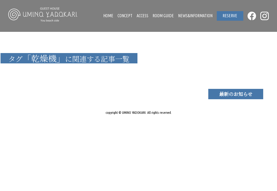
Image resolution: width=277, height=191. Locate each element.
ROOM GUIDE (163, 15)
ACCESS (142, 15)
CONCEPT (125, 15)
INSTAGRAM (264, 16)
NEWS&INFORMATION (195, 15)
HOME (108, 15)
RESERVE (230, 15)
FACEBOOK (252, 16)
